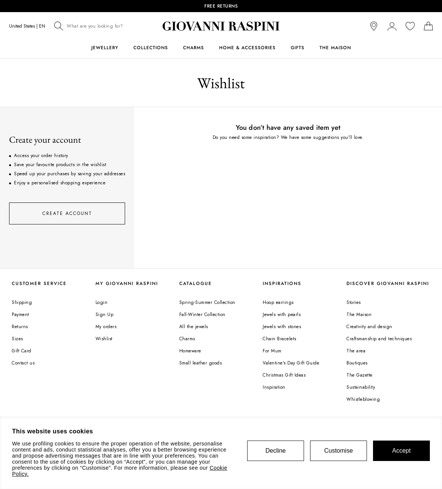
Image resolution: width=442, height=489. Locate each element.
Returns (20, 326)
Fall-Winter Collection (202, 314)
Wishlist (104, 338)
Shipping (22, 302)
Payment (20, 314)
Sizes (17, 338)
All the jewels (193, 326)
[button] (392, 26)
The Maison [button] (335, 47)
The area (355, 350)
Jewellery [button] (104, 47)
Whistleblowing (363, 399)
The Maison (358, 314)
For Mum (272, 350)
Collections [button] (150, 47)
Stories (353, 302)
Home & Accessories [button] (247, 47)
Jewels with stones (282, 326)
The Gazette (359, 375)
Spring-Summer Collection (207, 302)
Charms (187, 338)
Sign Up (105, 314)
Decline (275, 450)
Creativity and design (369, 326)
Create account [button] (67, 213)
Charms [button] (193, 47)
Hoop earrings (278, 302)
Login (102, 302)
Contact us (23, 363)
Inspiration (274, 387)
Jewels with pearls (282, 314)
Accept (401, 450)
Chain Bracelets (279, 338)
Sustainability (360, 387)
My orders (106, 326)
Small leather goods (200, 363)
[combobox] (100, 26)
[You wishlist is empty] (410, 26)
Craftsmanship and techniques (379, 338)
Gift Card (21, 350)
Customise (338, 450)
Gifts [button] (297, 47)
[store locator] (373, 26)
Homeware (190, 350)
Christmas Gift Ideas (284, 375)
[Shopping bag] (428, 26)
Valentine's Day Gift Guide (291, 363)
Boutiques (357, 363)
